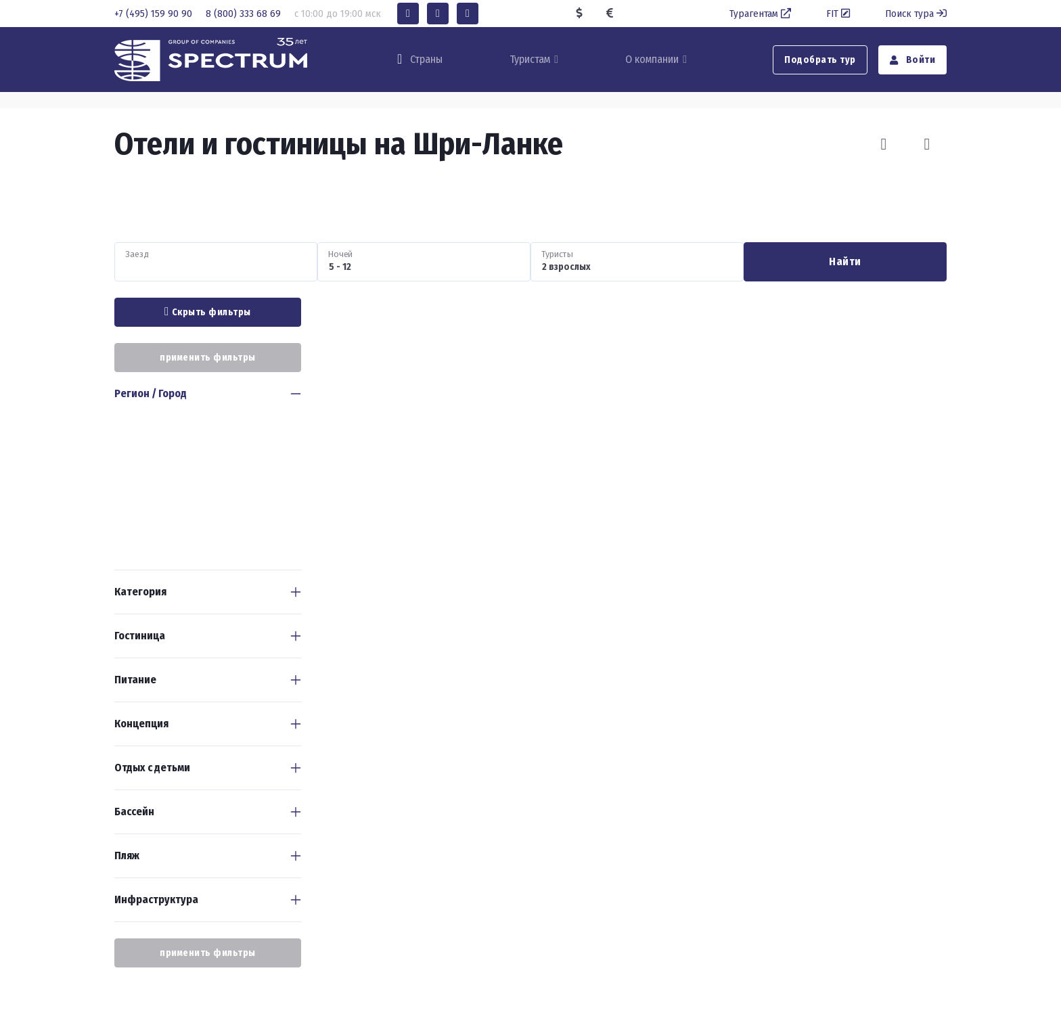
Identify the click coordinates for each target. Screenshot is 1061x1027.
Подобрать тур (820, 60)
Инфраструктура (156, 899)
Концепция (141, 723)
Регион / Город (150, 393)
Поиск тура (916, 13)
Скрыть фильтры (207, 312)
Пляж (126, 855)
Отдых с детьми (152, 767)
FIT (839, 13)
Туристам (530, 59)
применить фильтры (208, 357)
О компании (652, 59)
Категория (140, 591)
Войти (913, 60)
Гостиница (139, 635)
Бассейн (134, 811)
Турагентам (761, 13)
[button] (408, 13)
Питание (135, 679)
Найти (845, 261)
